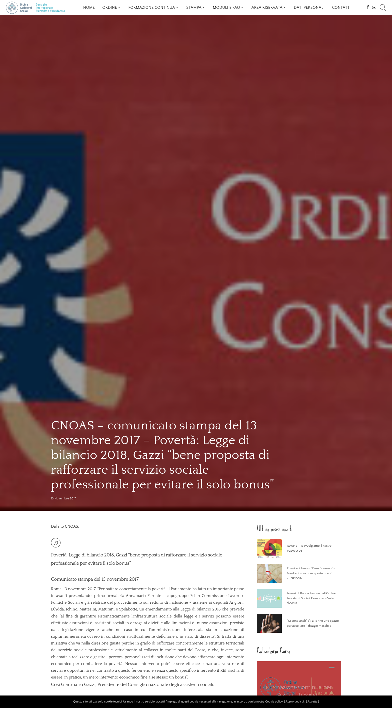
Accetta (312, 701)
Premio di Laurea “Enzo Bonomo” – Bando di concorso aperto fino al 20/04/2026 (311, 573)
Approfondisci (295, 701)
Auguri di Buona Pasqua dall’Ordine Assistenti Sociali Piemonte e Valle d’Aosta (311, 598)
